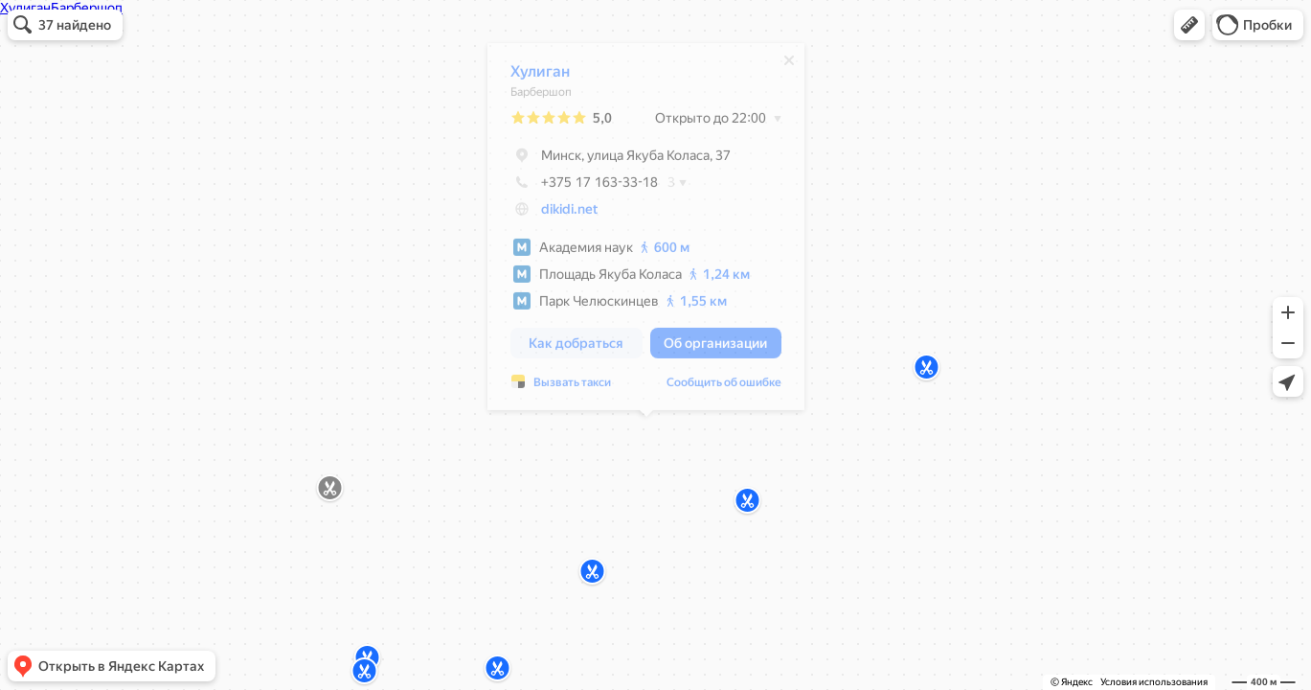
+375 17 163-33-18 (584, 187)
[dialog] (645, 231)
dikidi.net (569, 213)
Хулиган (540, 76)
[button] (1189, 25)
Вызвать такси (572, 387)
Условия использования (1154, 682)
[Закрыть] (789, 65)
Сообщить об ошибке (724, 387)
